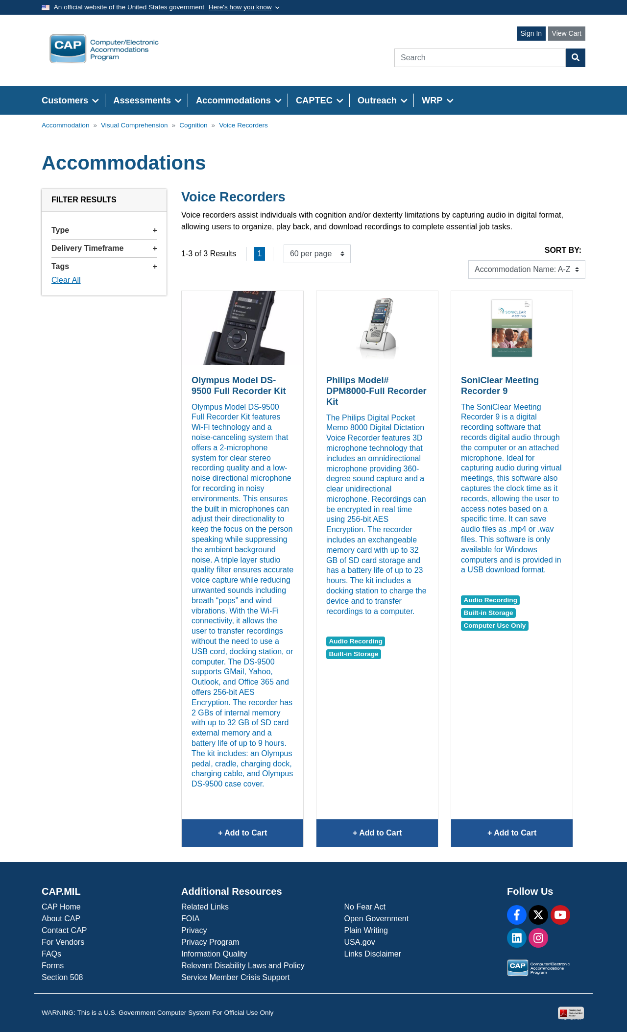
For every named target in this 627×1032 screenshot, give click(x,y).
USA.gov (359, 942)
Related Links (205, 907)
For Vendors (63, 942)
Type (104, 230)
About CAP (61, 918)
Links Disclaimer (372, 954)
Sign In (531, 33)
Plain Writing (366, 930)
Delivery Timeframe (104, 248)
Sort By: (563, 250)
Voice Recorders (243, 125)
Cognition (193, 125)
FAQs (51, 954)
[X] (538, 915)
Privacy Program (210, 942)
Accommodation (65, 125)
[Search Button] (575, 58)
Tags (104, 266)
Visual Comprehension (134, 125)
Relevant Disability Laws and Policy (243, 965)
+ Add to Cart (260, 837)
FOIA (190, 918)
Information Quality (214, 954)
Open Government (376, 918)
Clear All (66, 280)
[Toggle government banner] (244, 7)
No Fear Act (365, 907)
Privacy (194, 930)
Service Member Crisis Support (235, 977)
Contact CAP (64, 930)
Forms (53, 965)
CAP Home (61, 907)
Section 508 (62, 977)
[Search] (480, 58)
